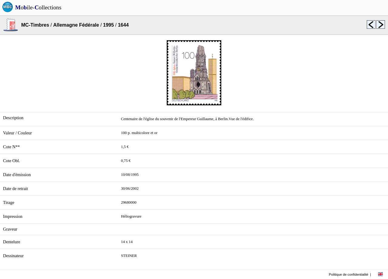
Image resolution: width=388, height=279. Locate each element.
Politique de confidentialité (348, 274)
